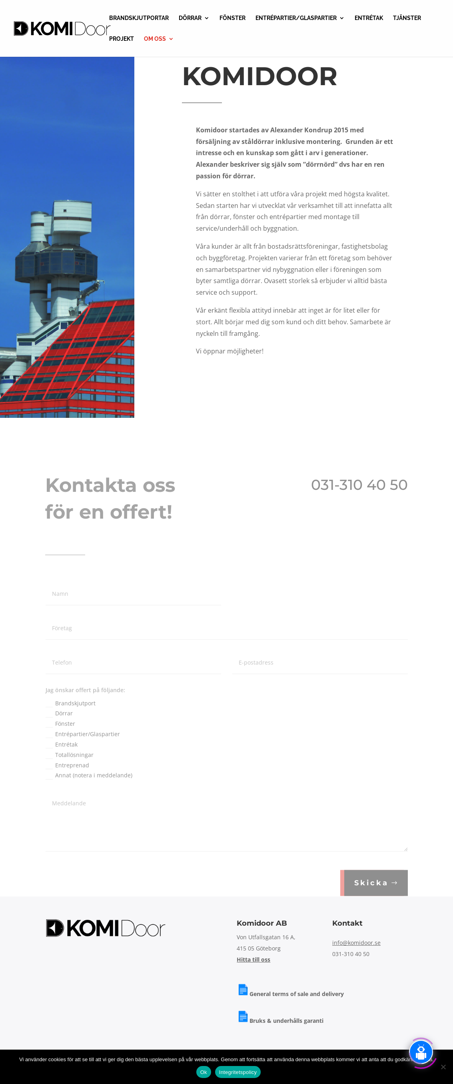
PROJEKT (121, 39)
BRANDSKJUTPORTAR (139, 18)
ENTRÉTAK (369, 18)
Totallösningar (70, 769)
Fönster (60, 738)
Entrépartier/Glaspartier (83, 748)
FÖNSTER (232, 18)
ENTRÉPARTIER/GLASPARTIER (296, 18)
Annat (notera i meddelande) (89, 789)
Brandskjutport (71, 717)
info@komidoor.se (356, 942)
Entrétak (62, 759)
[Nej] (443, 1067)
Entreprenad (67, 779)
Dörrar (59, 727)
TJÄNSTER (407, 18)
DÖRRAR (190, 18)
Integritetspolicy (238, 1072)
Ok (203, 1072)
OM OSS (155, 39)
